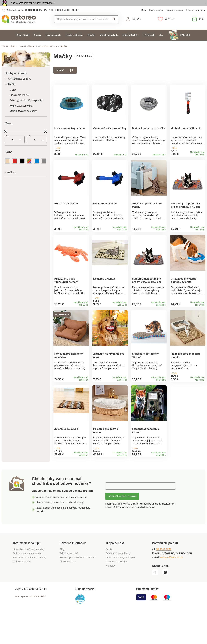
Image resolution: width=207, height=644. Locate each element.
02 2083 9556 (31, 17)
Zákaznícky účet (22, 592)
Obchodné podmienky (118, 584)
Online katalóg (156, 17)
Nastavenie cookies (117, 592)
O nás (109, 580)
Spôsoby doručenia (195, 17)
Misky (12, 97)
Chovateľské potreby (47, 53)
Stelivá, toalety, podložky (23, 118)
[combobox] (81, 26)
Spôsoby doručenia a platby (28, 580)
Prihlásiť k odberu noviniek (122, 526)
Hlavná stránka (8, 53)
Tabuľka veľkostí (69, 584)
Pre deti (91, 42)
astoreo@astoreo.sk (171, 587)
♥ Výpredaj (148, 42)
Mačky (10, 91)
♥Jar (161, 42)
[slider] (5, 138)
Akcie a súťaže (68, 592)
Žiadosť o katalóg (174, 17)
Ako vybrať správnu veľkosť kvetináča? (32, 6)
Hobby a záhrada (74, 42)
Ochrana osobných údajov (120, 588)
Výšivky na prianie (109, 42)
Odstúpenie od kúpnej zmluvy (29, 588)
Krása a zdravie (53, 42)
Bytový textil (23, 42)
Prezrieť (187, 6)
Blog (143, 17)
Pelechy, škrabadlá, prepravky (26, 107)
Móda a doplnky (130, 42)
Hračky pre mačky (19, 102)
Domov (37, 42)
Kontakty (111, 596)
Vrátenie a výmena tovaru (27, 584)
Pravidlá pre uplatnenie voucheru (78, 588)
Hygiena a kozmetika (21, 112)
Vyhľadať (114, 26)
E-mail (110, 516)
